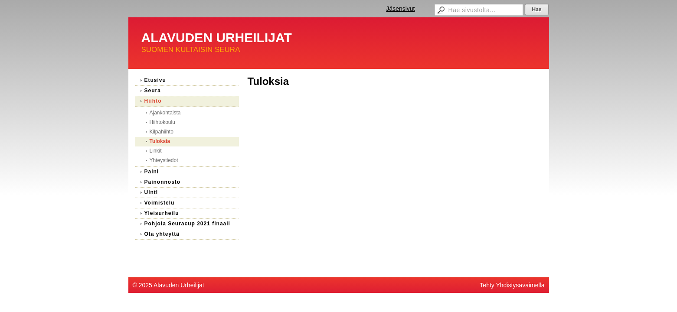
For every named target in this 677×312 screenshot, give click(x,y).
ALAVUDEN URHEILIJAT (216, 37)
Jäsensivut (400, 8)
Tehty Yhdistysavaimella (512, 285)
